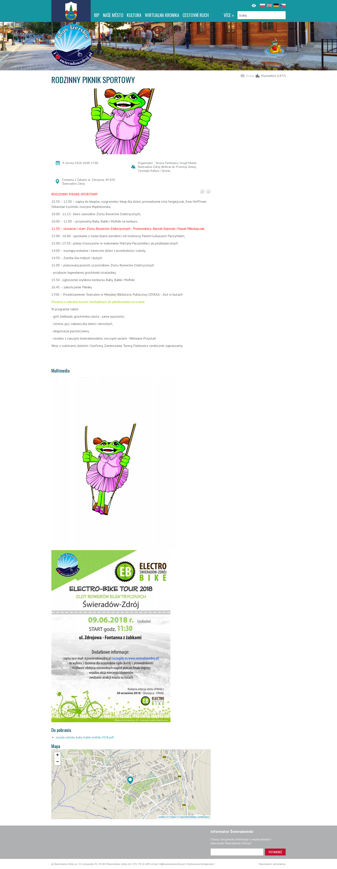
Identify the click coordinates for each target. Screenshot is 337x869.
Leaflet (161, 817)
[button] (130, 780)
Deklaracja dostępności (200, 864)
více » (229, 15)
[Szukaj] (261, 15)
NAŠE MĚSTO (113, 15)
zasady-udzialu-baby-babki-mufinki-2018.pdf (85, 737)
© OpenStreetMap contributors (193, 817)
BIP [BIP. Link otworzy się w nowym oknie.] (97, 15)
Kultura (134, 15)
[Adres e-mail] (237, 852)
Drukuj (250, 76)
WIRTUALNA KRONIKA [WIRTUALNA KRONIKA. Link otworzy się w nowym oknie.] (162, 15)
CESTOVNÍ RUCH (196, 15)
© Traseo (172, 817)
